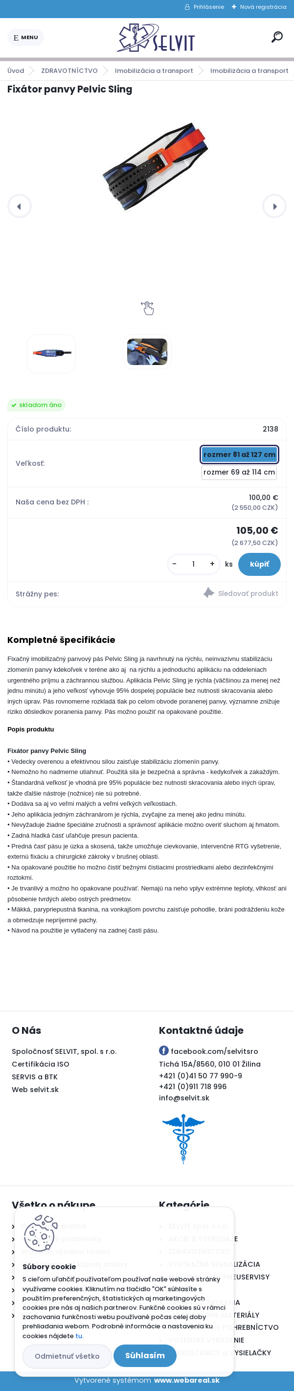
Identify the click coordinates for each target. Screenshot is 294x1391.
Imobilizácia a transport (154, 70)
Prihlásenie (209, 7)
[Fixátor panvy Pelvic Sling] (51, 353)
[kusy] (194, 564)
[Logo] (156, 37)
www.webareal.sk (187, 1380)
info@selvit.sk (184, 1098)
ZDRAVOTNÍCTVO (69, 70)
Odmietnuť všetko (67, 1356)
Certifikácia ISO (40, 1064)
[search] (277, 36)
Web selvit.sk (35, 1090)
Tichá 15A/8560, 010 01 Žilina (210, 1064)
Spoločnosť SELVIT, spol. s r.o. (64, 1051)
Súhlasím (145, 1355)
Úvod (15, 70)
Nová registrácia (263, 7)
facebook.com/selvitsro (214, 1051)
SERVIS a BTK (35, 1077)
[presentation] (19, 206)
